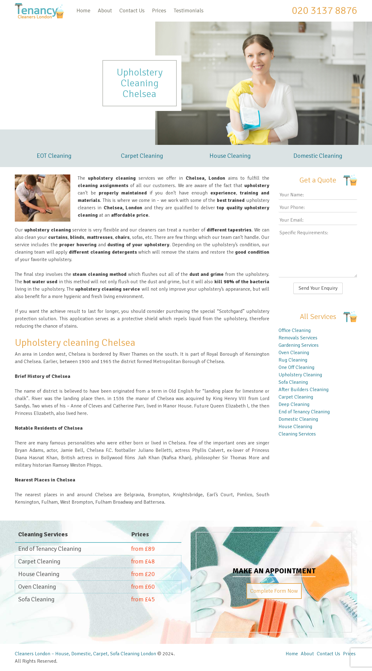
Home (83, 10)
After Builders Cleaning (304, 390)
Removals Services (298, 338)
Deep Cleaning (294, 404)
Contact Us (132, 10)
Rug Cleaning (293, 360)
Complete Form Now (274, 590)
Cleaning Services (297, 434)
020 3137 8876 (324, 10)
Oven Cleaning (294, 353)
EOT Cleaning (54, 156)
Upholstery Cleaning (300, 375)
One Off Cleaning (296, 367)
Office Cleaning (295, 330)
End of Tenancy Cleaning (304, 412)
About (105, 10)
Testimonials (189, 10)
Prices (159, 10)
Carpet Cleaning (142, 156)
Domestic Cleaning (317, 156)
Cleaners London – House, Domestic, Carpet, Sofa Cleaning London (85, 654)
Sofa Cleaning (293, 382)
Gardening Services (299, 345)
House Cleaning (230, 156)
